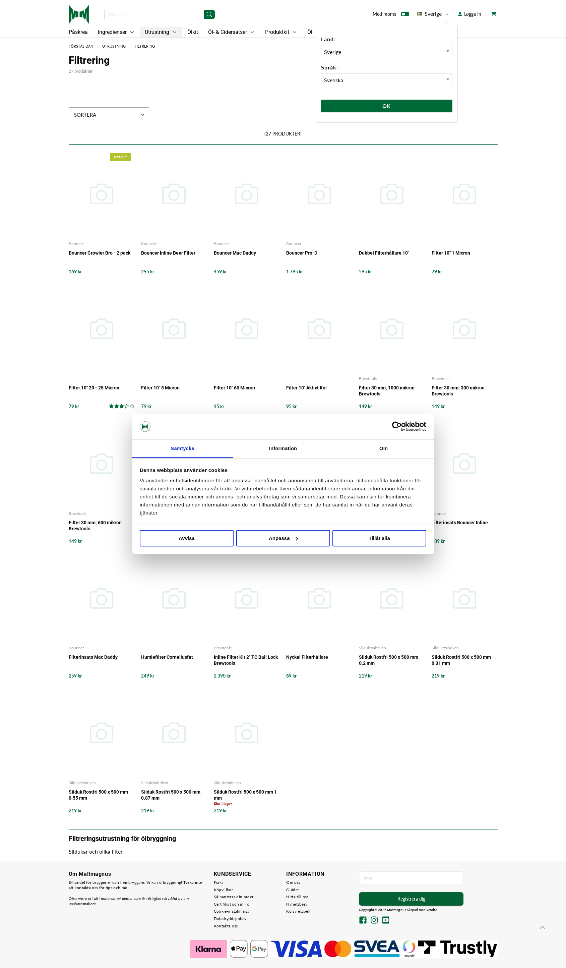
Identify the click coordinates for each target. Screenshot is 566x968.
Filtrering (145, 46)
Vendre (431, 910)
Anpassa (283, 538)
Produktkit (281, 32)
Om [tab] (383, 448)
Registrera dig (411, 899)
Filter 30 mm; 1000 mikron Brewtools (387, 390)
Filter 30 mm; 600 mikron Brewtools (95, 525)
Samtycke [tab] (182, 448)
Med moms (391, 15)
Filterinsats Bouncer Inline (460, 522)
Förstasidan (81, 46)
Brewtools (368, 378)
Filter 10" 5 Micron (160, 387)
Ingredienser (116, 32)
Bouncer (76, 243)
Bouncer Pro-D (301, 253)
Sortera (110, 114)
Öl (309, 32)
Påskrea (78, 32)
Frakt (218, 882)
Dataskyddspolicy (230, 918)
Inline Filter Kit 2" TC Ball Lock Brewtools (246, 660)
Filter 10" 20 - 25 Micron (94, 387)
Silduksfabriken (372, 647)
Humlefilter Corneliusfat (167, 657)
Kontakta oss (226, 925)
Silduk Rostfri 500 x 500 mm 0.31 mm (461, 660)
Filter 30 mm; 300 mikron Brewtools (458, 390)
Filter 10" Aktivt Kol (306, 387)
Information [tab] (283, 448)
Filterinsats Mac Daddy (93, 657)
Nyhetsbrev (296, 904)
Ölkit (192, 32)
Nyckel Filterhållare (307, 657)
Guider (292, 889)
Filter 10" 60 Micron (234, 387)
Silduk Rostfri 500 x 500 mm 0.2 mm (388, 660)
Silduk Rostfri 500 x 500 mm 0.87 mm (170, 795)
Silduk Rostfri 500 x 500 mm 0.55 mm (98, 795)
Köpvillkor (223, 889)
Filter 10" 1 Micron (451, 253)
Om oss (293, 882)
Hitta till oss (297, 896)
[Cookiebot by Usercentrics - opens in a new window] (397, 427)
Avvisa (187, 538)
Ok (386, 106)
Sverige (433, 13)
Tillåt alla (379, 538)
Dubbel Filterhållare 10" (384, 253)
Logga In (469, 14)
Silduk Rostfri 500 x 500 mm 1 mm (245, 795)
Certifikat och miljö (231, 904)
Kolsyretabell (298, 911)
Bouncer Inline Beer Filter (168, 253)
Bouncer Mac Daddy (235, 253)
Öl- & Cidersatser (232, 32)
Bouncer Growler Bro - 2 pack (99, 253)
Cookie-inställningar (232, 911)
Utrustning (161, 32)
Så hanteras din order (233, 896)
